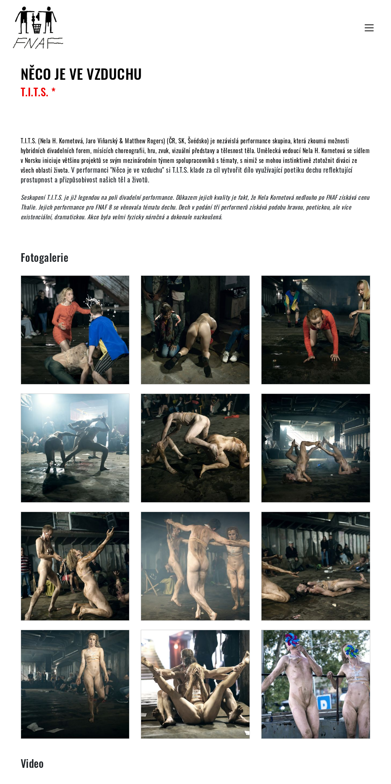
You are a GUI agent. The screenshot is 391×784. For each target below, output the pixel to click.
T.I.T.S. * (38, 91)
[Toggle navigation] (369, 28)
